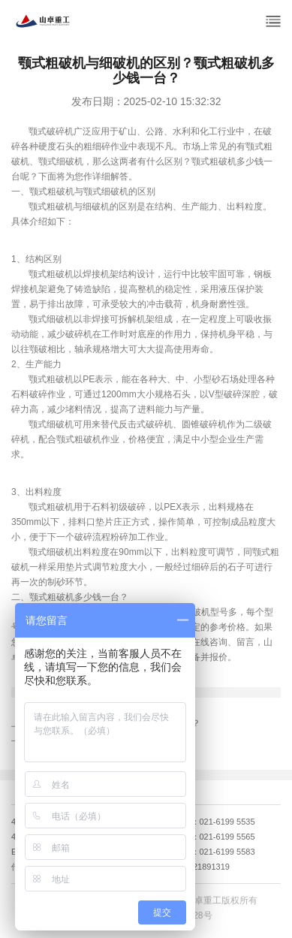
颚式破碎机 (51, 131)
